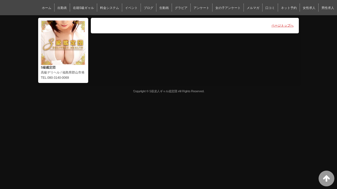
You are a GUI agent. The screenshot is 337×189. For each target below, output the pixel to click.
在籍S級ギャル (83, 8)
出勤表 (62, 8)
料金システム (109, 8)
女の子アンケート (228, 8)
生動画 (164, 8)
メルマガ (253, 8)
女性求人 (309, 8)
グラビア (181, 8)
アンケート (201, 8)
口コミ (270, 8)
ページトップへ (282, 25)
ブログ (148, 8)
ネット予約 (289, 8)
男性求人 (327, 8)
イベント (131, 8)
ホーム (46, 8)
